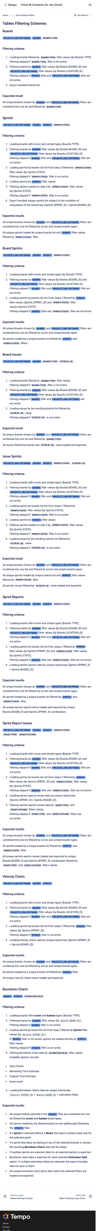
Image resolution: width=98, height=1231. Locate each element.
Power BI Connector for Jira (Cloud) (41, 4)
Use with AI (82, 15)
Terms (6, 1223)
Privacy (6, 1227)
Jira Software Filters (25, 15)
